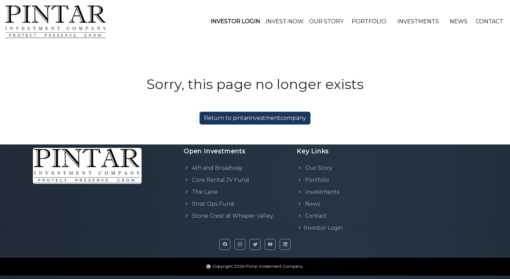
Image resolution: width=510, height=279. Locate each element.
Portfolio (313, 180)
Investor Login (320, 228)
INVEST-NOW (285, 21)
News (308, 204)
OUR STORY (326, 21)
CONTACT (489, 21)
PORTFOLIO (369, 21)
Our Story (314, 168)
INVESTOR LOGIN (235, 21)
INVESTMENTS (418, 21)
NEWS (458, 21)
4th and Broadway (213, 168)
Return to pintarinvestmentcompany (255, 118)
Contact (312, 216)
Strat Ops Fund (209, 204)
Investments (318, 192)
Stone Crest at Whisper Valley (228, 216)
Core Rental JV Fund (216, 180)
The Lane (201, 192)
